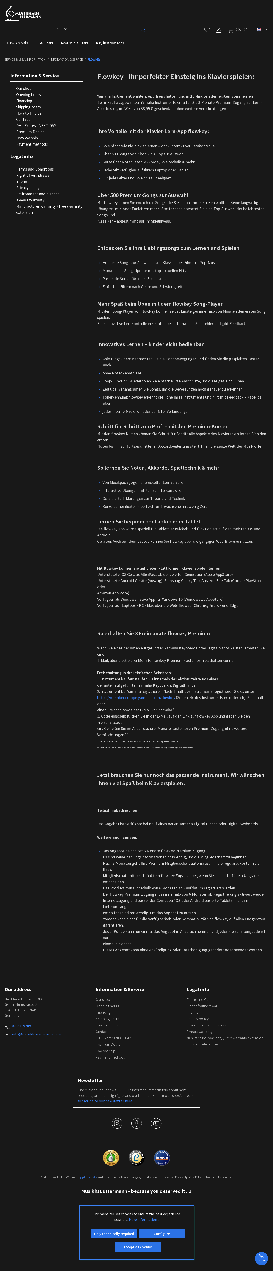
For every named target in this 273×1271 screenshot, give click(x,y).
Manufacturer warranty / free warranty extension (49, 209)
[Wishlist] (207, 29)
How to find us (28, 113)
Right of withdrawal (33, 175)
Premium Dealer (30, 131)
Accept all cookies (137, 1247)
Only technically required (114, 1233)
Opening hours (28, 94)
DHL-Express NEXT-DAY (36, 125)
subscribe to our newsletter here (105, 1101)
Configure (162, 1233)
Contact (23, 119)
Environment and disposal (38, 193)
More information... (144, 1219)
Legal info (21, 156)
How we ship (27, 137)
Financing (24, 100)
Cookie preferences (202, 1044)
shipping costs (86, 1177)
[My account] (219, 29)
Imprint (22, 181)
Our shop (23, 88)
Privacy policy (27, 187)
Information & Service (34, 75)
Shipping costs (28, 107)
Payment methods (32, 144)
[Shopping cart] (236, 29)
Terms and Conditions (35, 169)
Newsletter (90, 1080)
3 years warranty (30, 200)
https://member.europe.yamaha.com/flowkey (136, 697)
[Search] (97, 29)
